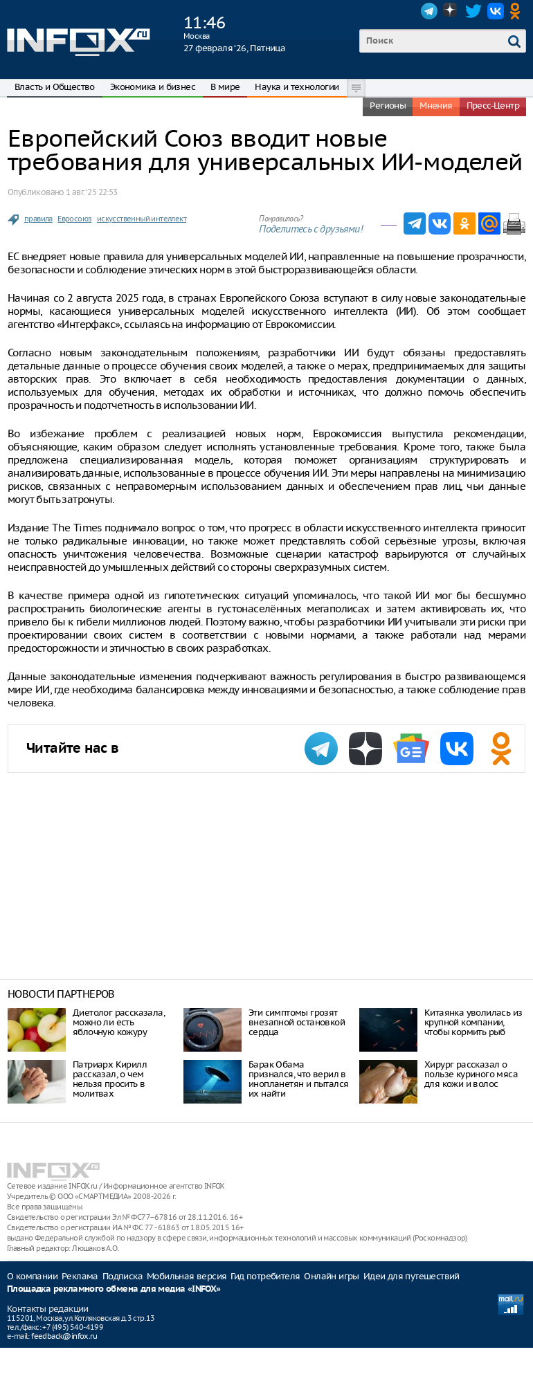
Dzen (451, 11)
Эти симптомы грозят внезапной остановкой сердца (297, 1022)
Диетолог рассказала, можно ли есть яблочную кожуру (119, 1022)
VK (495, 11)
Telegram (429, 11)
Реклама (80, 1276)
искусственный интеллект (141, 218)
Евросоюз (74, 218)
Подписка (122, 1276)
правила (38, 218)
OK (517, 11)
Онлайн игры (331, 1276)
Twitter (473, 11)
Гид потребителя (265, 1276)
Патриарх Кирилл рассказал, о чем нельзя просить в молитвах (110, 1079)
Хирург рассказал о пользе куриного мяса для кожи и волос (471, 1074)
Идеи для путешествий (411, 1276)
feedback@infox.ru (64, 1336)
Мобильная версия (186, 1276)
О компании (32, 1276)
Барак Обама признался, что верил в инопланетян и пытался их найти (298, 1079)
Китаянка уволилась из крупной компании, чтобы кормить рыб (473, 1022)
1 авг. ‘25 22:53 (91, 192)
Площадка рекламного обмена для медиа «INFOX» (114, 1289)
